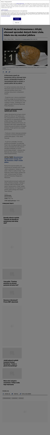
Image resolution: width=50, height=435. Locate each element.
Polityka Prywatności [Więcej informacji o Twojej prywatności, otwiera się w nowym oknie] (4, 9)
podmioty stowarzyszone (20, 3)
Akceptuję (17, 18)
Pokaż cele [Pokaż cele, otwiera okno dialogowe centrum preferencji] (17, 22)
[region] (25, 12)
